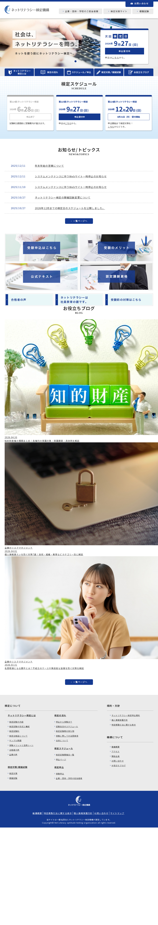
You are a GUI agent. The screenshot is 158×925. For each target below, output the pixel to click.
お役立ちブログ (119, 765)
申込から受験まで (64, 721)
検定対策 (13, 773)
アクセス (115, 751)
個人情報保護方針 (120, 720)
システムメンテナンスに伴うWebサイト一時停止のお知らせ (71, 176)
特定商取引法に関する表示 (124, 724)
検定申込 (59, 767)
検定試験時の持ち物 (65, 731)
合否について (62, 740)
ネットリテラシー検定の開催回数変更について (62, 197)
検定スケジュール (63, 748)
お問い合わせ (118, 760)
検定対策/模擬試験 (17, 767)
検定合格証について (18, 736)
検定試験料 (14, 731)
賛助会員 (116, 756)
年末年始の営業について (49, 166)
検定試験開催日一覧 (65, 754)
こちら (115, 57)
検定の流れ (60, 715)
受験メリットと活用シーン (21, 745)
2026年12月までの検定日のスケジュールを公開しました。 (70, 208)
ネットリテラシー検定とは (22, 715)
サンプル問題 (15, 740)
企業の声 (13, 754)
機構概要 (116, 746)
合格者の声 (14, 750)
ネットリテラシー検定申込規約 (126, 715)
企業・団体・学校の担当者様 (69, 778)
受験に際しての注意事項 (67, 736)
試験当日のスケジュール (67, 726)
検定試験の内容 (16, 721)
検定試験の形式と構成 (19, 726)
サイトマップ (117, 813)
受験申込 (60, 773)
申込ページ (61, 759)
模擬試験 (13, 778)
